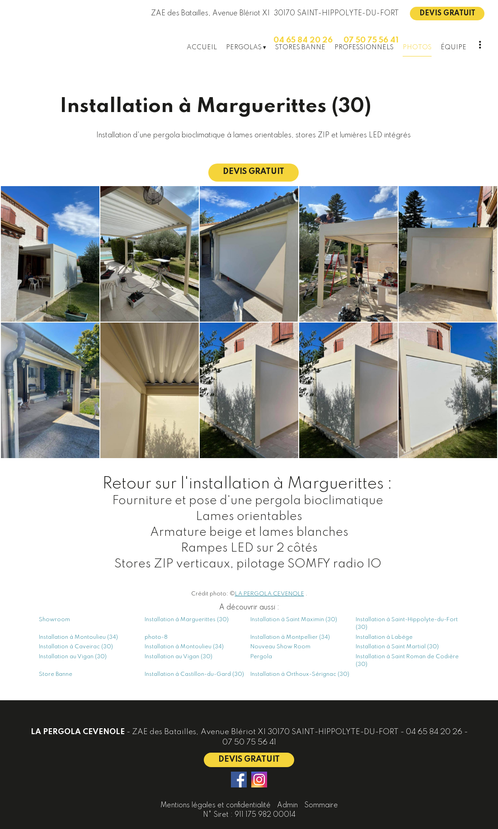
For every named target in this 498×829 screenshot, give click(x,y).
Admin (287, 805)
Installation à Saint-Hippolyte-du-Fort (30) (407, 623)
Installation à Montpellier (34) (290, 637)
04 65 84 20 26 (434, 732)
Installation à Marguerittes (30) (187, 620)
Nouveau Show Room (280, 647)
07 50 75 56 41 (249, 742)
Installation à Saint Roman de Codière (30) (407, 660)
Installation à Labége (384, 637)
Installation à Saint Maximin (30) (293, 620)
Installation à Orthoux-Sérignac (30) (299, 674)
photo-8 (156, 637)
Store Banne (55, 674)
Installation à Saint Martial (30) (397, 647)
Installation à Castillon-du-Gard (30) (194, 674)
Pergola (261, 657)
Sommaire (321, 805)
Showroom (54, 620)
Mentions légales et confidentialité (215, 805)
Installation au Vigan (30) (73, 657)
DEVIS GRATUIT (447, 13)
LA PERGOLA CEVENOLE (269, 594)
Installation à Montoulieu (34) (78, 637)
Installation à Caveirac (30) (76, 647)
